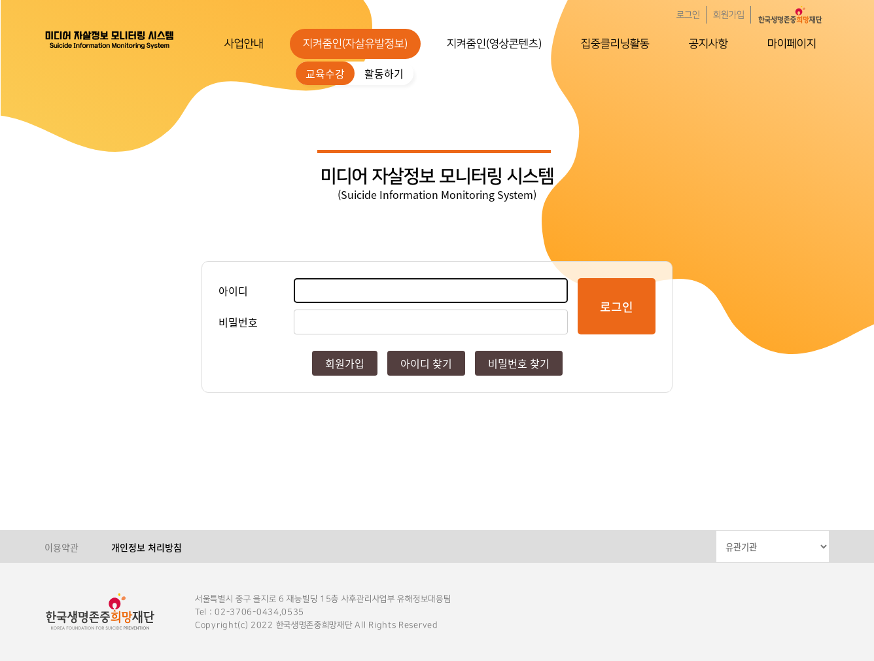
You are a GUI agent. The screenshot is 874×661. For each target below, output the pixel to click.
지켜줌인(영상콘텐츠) (494, 44)
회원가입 (728, 15)
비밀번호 (238, 322)
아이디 (233, 290)
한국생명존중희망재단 (109, 39)
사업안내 (244, 44)
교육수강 (325, 73)
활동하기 (384, 73)
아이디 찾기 (426, 363)
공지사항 (708, 44)
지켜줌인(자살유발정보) (355, 44)
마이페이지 (791, 44)
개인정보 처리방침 (146, 547)
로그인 (688, 15)
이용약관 (61, 547)
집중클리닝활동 (615, 44)
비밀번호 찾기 (519, 363)
